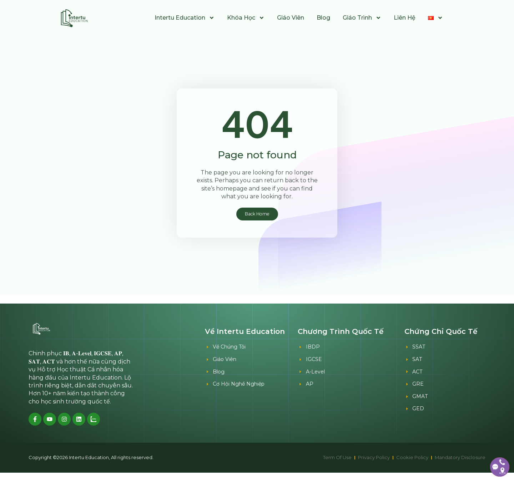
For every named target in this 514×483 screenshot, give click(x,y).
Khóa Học (245, 17)
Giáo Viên (290, 17)
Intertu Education (185, 17)
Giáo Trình (362, 17)
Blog (323, 17)
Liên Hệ (404, 17)
